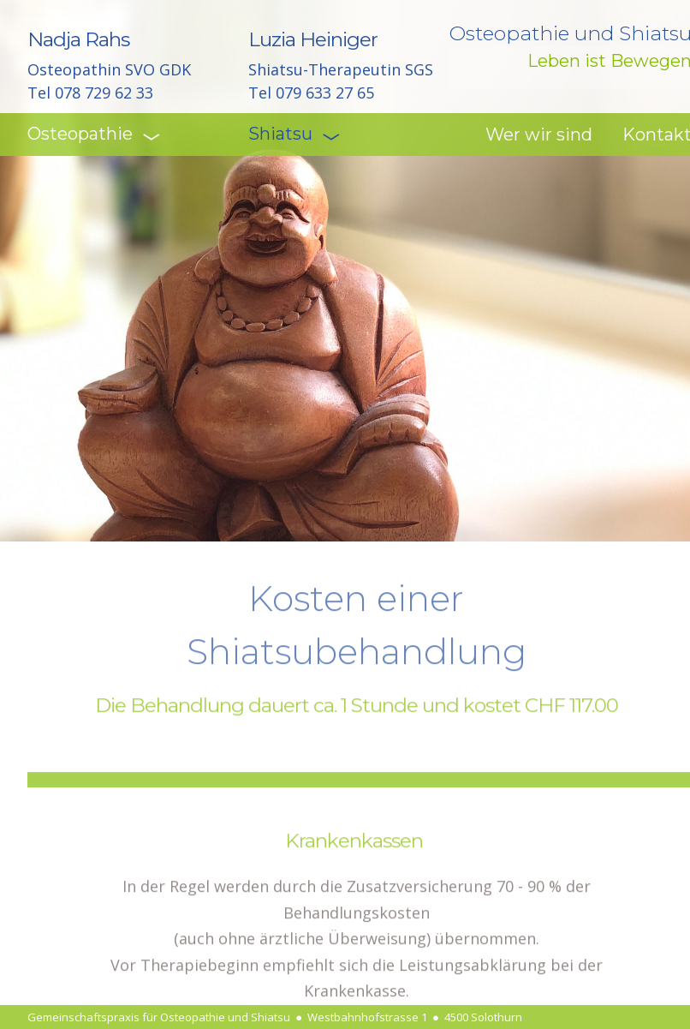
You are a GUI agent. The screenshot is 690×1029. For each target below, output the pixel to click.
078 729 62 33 (104, 92)
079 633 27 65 (325, 92)
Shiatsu (289, 133)
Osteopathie (88, 133)
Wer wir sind (538, 134)
